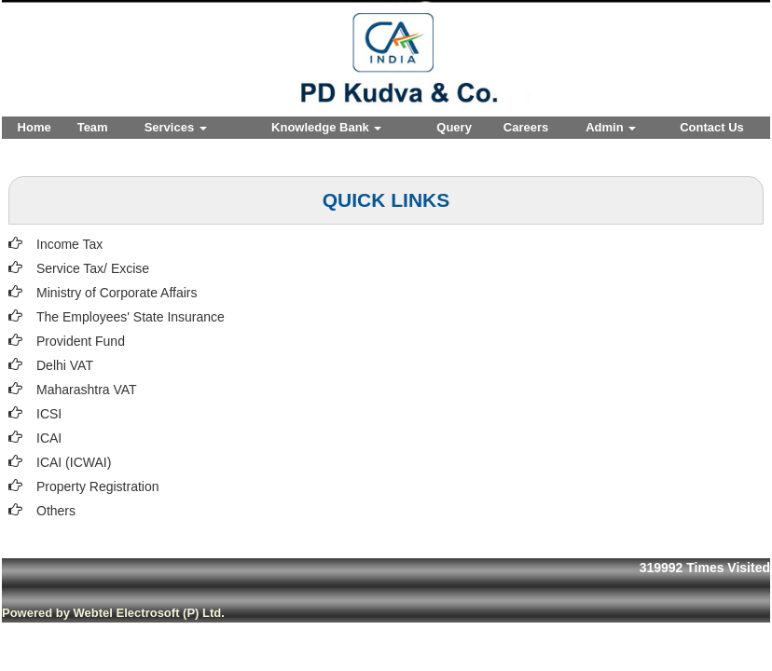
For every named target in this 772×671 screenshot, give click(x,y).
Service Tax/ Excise (92, 268)
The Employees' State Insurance (130, 316)
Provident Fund (80, 341)
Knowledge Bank (326, 127)
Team (92, 127)
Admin (611, 127)
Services (176, 127)
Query (454, 127)
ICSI (49, 413)
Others (56, 510)
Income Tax (69, 244)
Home (34, 127)
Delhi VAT (64, 365)
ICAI (49, 438)
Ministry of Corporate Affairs (116, 292)
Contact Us (712, 127)
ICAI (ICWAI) (73, 462)
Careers (525, 127)
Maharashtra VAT (86, 389)
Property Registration (97, 486)
